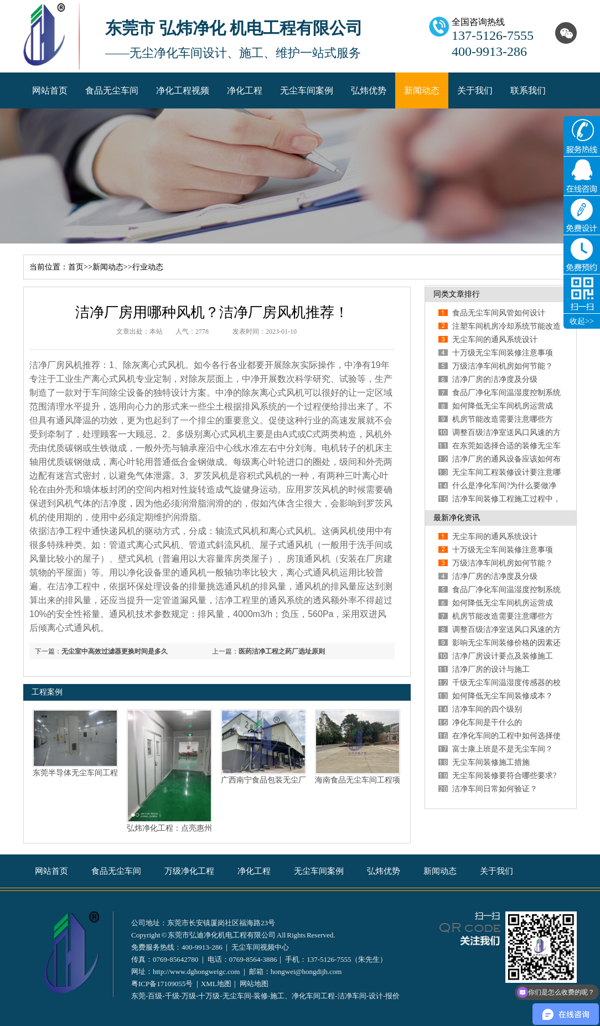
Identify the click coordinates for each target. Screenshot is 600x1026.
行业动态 (147, 267)
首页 (76, 267)
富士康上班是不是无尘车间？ (502, 749)
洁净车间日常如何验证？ (494, 789)
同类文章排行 (456, 294)
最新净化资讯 (456, 518)
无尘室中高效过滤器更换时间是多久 (114, 651)
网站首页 (50, 90)
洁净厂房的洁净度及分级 (494, 379)
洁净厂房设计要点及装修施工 (502, 656)
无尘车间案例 (306, 90)
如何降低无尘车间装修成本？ (502, 696)
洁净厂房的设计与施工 (491, 669)
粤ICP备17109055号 (162, 984)
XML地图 (216, 984)
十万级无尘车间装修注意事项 (502, 353)
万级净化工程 (189, 871)
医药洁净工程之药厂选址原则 (282, 651)
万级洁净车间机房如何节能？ (502, 366)
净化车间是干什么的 (487, 722)
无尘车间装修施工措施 (491, 762)
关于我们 (475, 90)
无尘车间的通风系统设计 (494, 339)
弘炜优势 (368, 90)
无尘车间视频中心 (260, 947)
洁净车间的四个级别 (487, 709)
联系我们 (528, 90)
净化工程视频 (182, 90)
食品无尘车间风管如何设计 (498, 313)
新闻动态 (421, 90)
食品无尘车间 (111, 90)
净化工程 (244, 90)
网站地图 (254, 984)
